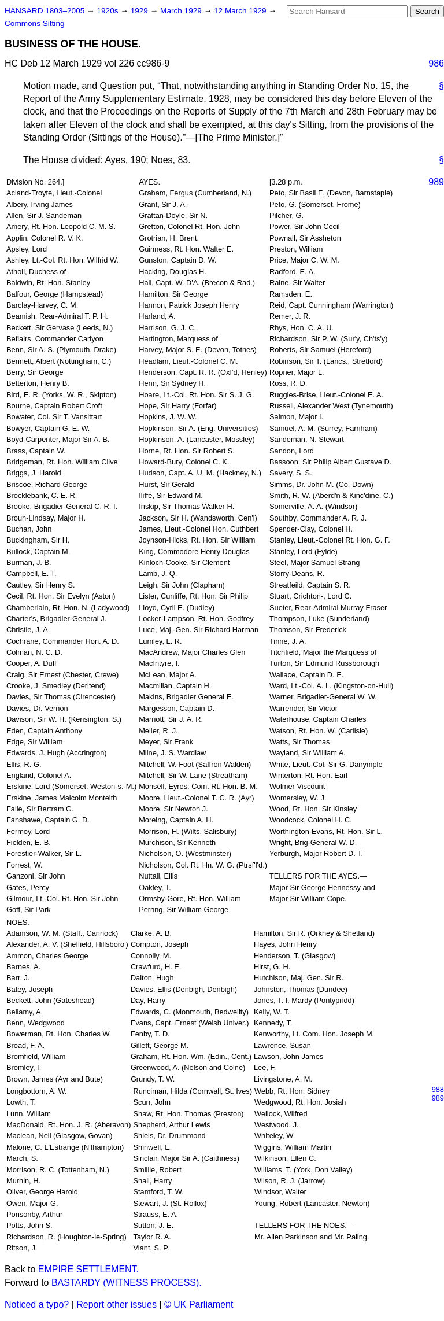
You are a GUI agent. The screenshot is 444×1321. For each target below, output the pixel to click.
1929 (140, 10)
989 (436, 182)
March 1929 (182, 10)
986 (436, 63)
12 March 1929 (241, 10)
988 (438, 1089)
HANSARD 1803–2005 (44, 10)
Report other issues (116, 1304)
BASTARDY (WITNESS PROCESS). (126, 1282)
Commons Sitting (35, 23)
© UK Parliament (198, 1304)
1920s (108, 10)
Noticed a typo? (37, 1304)
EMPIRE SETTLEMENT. (88, 1269)
